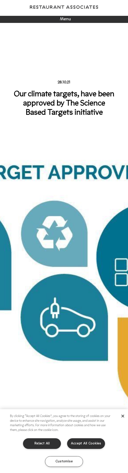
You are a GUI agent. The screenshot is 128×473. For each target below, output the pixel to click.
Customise (64, 461)
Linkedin (87, 13)
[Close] (123, 416)
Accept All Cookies (86, 443)
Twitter (66, 13)
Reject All (42, 443)
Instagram (43, 13)
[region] (64, 441)
